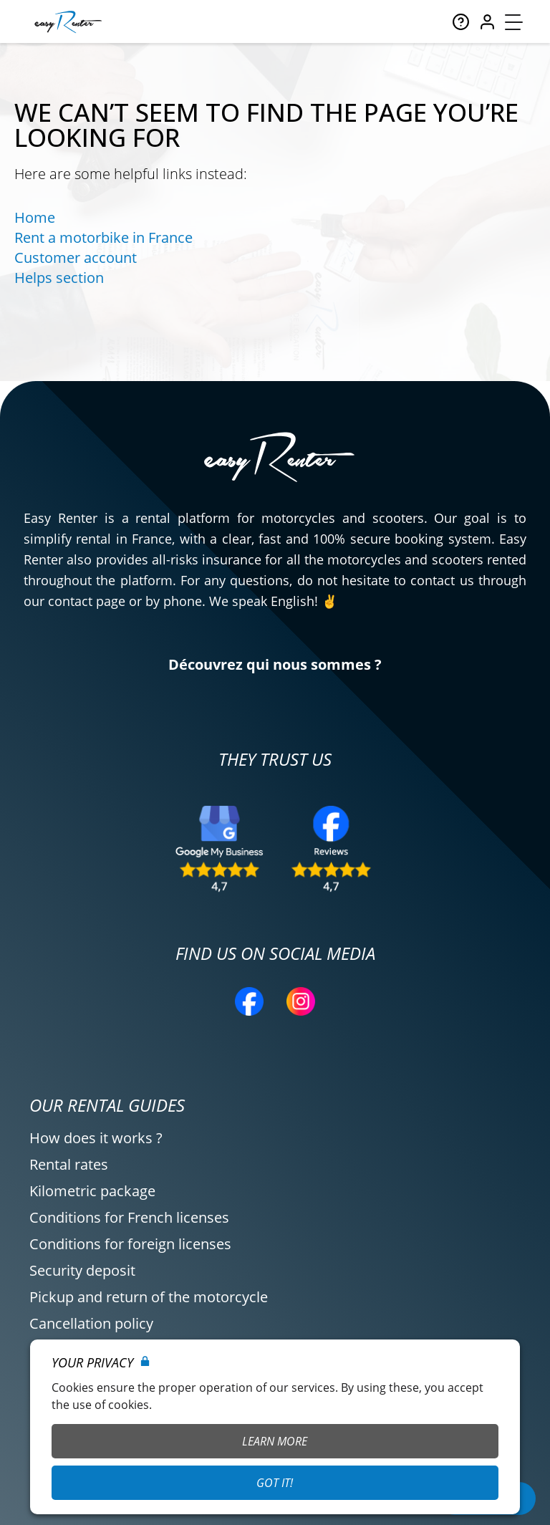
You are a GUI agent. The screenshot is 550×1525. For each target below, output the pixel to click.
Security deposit (82, 1270)
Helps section (59, 277)
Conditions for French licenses (129, 1217)
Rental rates (68, 1164)
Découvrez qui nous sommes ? (275, 664)
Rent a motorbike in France (103, 237)
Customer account (75, 257)
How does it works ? (96, 1138)
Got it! (274, 1483)
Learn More (274, 1441)
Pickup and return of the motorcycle (148, 1297)
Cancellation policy (91, 1323)
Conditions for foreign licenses (130, 1244)
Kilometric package (92, 1191)
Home (34, 217)
